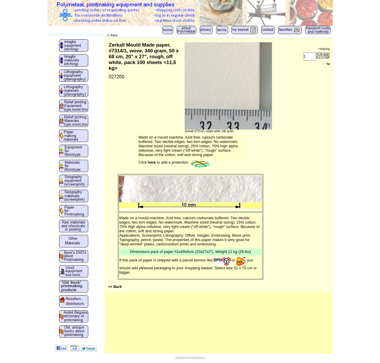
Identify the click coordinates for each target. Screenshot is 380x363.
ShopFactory (197, 357)
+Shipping (324, 48)
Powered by (182, 357)
